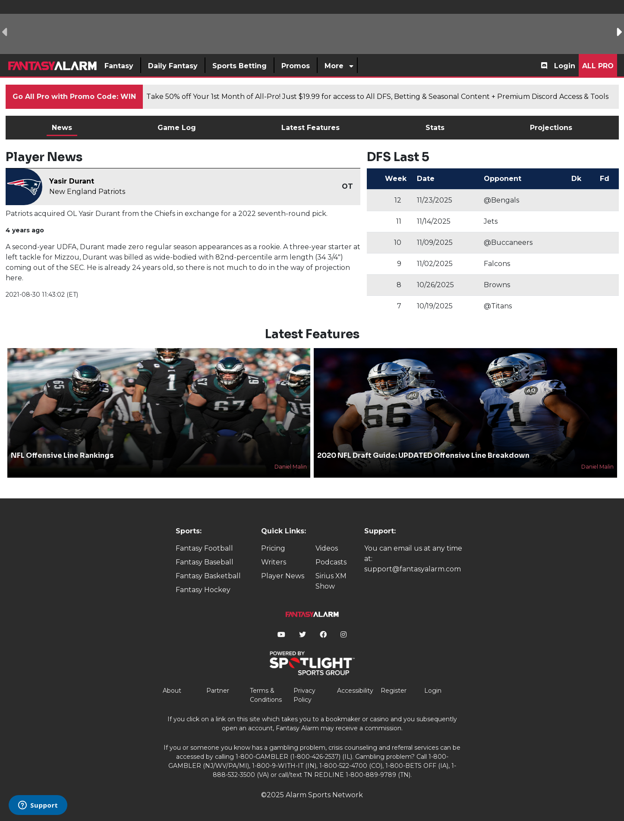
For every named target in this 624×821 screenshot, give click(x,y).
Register (394, 690)
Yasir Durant (71, 181)
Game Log (177, 128)
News (62, 128)
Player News (282, 576)
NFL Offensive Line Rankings (62, 455)
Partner (217, 690)
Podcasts (331, 562)
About (172, 690)
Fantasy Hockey (203, 590)
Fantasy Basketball (208, 576)
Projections (551, 128)
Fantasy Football (204, 548)
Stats (434, 128)
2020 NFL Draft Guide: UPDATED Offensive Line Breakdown (423, 455)
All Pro (598, 66)
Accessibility (355, 690)
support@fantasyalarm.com (412, 569)
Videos (326, 548)
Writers (273, 562)
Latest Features (310, 128)
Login (564, 66)
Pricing (273, 548)
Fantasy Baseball (204, 562)
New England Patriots (87, 191)
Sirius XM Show (331, 581)
